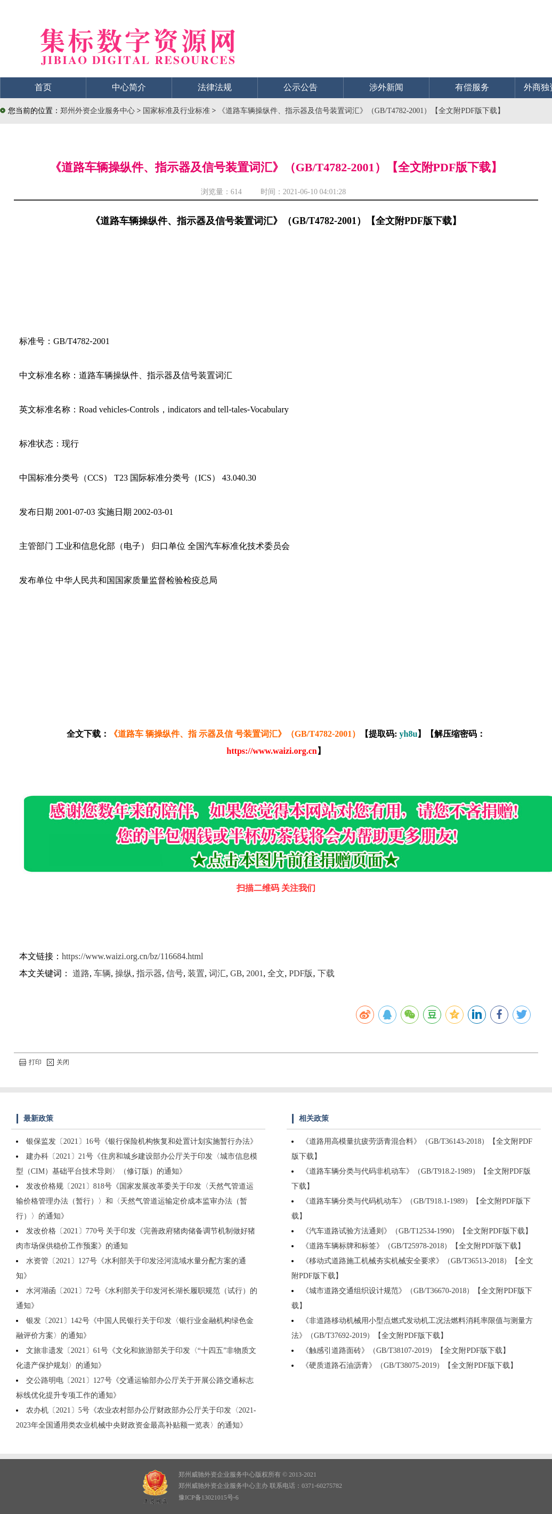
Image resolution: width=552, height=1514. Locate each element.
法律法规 (215, 87)
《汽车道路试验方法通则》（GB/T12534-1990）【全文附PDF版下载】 (417, 1231)
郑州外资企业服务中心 (97, 111)
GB (236, 973)
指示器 (149, 973)
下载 (326, 973)
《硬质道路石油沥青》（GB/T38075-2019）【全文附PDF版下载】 (409, 1365)
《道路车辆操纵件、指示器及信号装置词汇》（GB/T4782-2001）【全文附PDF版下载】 (361, 111)
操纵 (123, 973)
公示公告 (300, 87)
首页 (43, 87)
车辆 (102, 973)
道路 (81, 973)
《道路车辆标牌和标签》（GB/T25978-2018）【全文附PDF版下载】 (413, 1246)
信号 (174, 973)
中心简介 (129, 87)
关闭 (58, 1062)
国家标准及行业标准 (177, 111)
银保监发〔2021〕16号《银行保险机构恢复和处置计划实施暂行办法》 (141, 1141)
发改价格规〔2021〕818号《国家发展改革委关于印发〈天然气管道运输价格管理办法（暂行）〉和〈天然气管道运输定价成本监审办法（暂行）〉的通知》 (135, 1201)
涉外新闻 (386, 87)
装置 (196, 973)
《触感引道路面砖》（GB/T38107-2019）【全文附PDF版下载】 (406, 1350)
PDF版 (301, 973)
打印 (30, 1062)
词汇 (217, 973)
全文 (276, 973)
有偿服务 (472, 87)
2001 (254, 973)
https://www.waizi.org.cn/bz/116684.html (133, 956)
